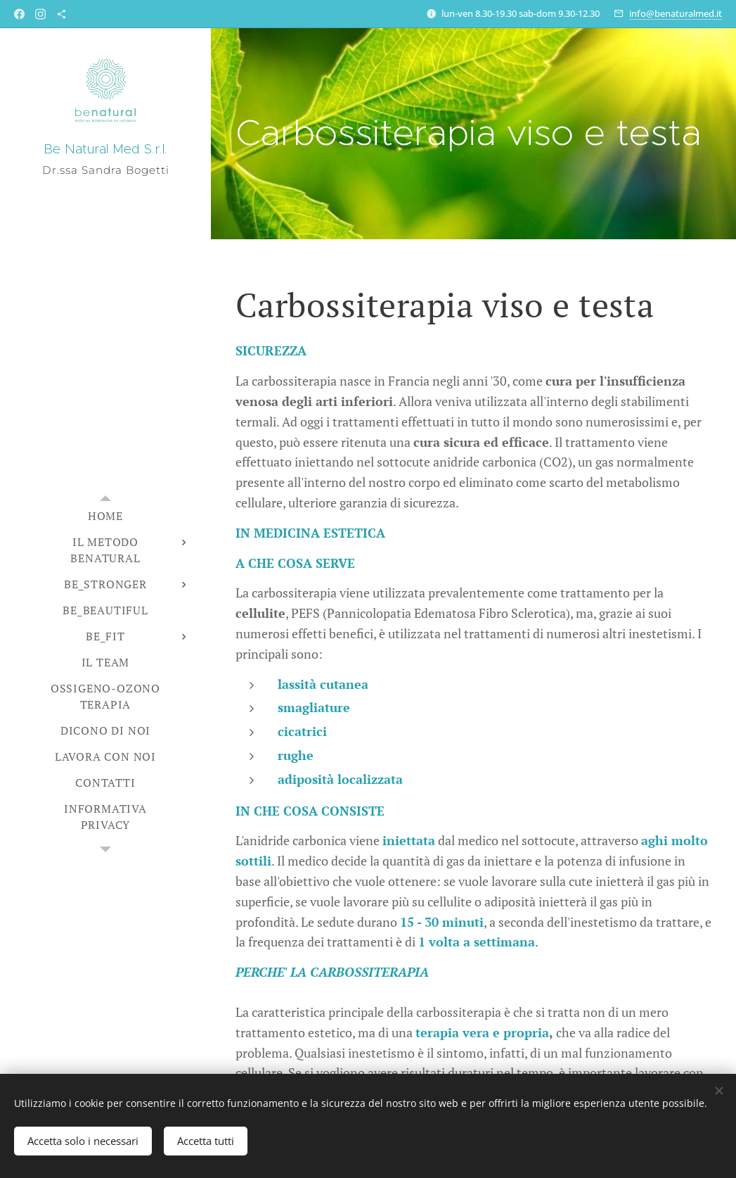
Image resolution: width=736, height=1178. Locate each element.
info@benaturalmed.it (675, 13)
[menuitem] (105, 516)
